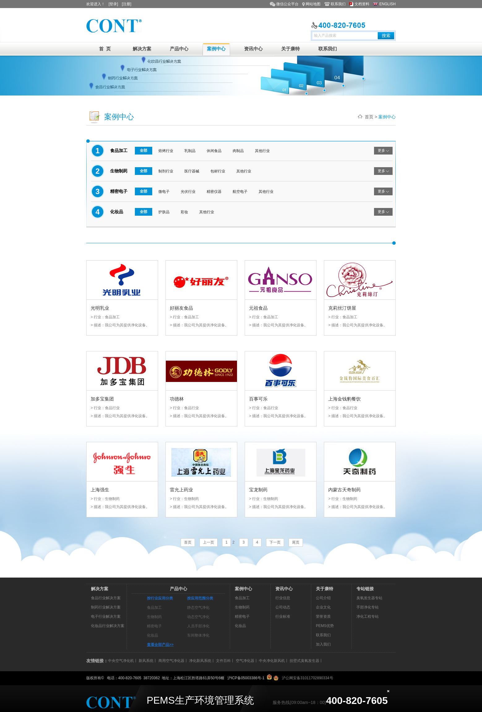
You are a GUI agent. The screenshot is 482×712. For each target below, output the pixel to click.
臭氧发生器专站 (369, 598)
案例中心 (216, 48)
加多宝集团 (102, 398)
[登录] (113, 4)
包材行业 (217, 171)
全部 (143, 150)
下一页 (275, 542)
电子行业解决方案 (106, 616)
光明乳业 (100, 308)
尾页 (295, 542)
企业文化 (323, 607)
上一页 (208, 542)
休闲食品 (214, 151)
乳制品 (190, 151)
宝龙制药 (258, 489)
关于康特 (290, 48)
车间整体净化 (198, 635)
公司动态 (282, 607)
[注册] (126, 4)
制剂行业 (165, 171)
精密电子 (154, 626)
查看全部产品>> (160, 644)
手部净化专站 (367, 607)
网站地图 (313, 4)
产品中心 (179, 48)
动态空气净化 (198, 617)
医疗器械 (191, 171)
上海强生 (100, 489)
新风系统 (146, 661)
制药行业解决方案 (106, 607)
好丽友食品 (181, 308)
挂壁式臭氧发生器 (304, 661)
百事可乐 (258, 398)
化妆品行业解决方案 (107, 626)
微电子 (164, 191)
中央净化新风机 (272, 661)
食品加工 (154, 607)
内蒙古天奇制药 (344, 489)
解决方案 (142, 48)
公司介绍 (323, 598)
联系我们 (338, 4)
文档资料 (362, 4)
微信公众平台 (287, 4)
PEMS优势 (325, 626)
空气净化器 (245, 661)
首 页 (105, 48)
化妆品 (152, 635)
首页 (369, 116)
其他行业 (262, 151)
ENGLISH (387, 4)
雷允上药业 (181, 489)
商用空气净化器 (171, 661)
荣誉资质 (323, 616)
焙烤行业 (165, 151)
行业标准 (282, 616)
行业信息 (282, 598)
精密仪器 (214, 191)
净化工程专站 (367, 616)
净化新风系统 (200, 661)
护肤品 (164, 212)
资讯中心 (253, 48)
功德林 (177, 398)
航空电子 (240, 191)
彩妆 (184, 212)
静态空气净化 (198, 607)
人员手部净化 (198, 626)
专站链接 (365, 588)
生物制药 (154, 617)
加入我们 (323, 644)
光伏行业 (188, 191)
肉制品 (238, 151)
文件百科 (223, 661)
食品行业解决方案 (106, 598)
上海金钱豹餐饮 (344, 398)
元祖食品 (258, 308)
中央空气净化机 (121, 661)
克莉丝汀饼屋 (342, 308)
